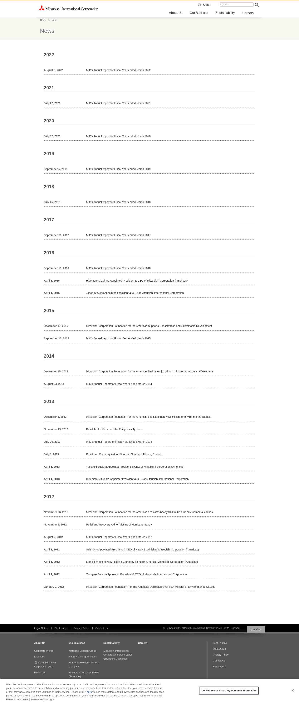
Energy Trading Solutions (83, 656)
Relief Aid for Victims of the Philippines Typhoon (114, 429)
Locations (39, 656)
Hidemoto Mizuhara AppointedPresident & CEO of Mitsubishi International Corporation (137, 479)
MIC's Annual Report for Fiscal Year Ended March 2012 (119, 537)
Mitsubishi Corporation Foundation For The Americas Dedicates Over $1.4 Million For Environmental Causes (150, 586)
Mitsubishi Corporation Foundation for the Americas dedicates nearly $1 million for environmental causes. (148, 416)
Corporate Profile (43, 650)
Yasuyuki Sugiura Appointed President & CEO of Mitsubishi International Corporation (136, 574)
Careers (142, 642)
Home (43, 20)
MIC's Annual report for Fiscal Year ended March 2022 (118, 70)
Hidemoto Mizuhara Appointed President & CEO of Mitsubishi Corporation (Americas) (137, 280)
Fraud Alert (219, 666)
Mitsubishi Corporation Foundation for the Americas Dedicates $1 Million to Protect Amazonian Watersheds (149, 371)
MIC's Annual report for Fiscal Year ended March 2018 (118, 202)
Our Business (77, 642)
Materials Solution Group (82, 650)
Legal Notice (41, 628)
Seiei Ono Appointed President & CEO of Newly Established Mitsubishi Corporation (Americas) (142, 549)
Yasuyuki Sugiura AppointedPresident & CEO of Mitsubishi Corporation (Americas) (135, 466)
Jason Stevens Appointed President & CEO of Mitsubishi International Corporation (135, 292)
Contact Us (101, 628)
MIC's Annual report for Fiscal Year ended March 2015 (118, 338)
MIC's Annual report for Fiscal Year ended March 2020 (118, 136)
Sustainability (111, 642)
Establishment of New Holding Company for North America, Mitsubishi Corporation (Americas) (142, 561)
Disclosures (60, 628)
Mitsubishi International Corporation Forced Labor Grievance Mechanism (117, 654)
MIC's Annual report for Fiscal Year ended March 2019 (118, 169)
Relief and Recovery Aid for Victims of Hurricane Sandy (119, 524)
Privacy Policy (81, 628)
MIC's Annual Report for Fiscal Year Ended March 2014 (119, 383)
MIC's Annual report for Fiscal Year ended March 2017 (118, 235)
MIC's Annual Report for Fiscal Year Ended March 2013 (119, 441)
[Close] (293, 692)
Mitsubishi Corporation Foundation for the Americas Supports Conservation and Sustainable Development (149, 325)
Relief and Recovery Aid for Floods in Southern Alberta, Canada (124, 454)
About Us (39, 642)
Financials (40, 672)
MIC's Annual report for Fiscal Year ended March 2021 (118, 103)
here (89, 693)
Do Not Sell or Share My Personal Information (229, 692)
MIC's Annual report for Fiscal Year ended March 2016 (118, 268)
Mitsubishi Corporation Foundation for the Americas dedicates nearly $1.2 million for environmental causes (149, 512)
